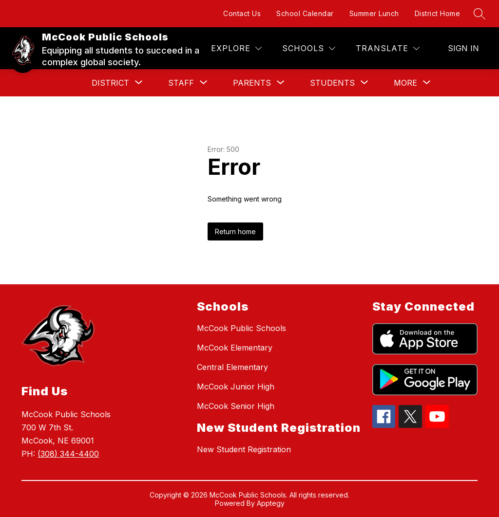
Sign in (463, 48)
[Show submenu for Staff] (181, 83)
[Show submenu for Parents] (252, 83)
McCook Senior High (235, 406)
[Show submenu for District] (110, 83)
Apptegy (271, 503)
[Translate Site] (387, 48)
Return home (235, 231)
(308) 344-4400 (68, 454)
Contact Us (242, 13)
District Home (438, 13)
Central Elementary (232, 367)
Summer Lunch (374, 13)
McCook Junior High (235, 386)
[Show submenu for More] (405, 83)
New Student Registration (244, 449)
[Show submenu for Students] (332, 83)
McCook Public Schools (241, 328)
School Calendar (305, 13)
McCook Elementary (234, 347)
